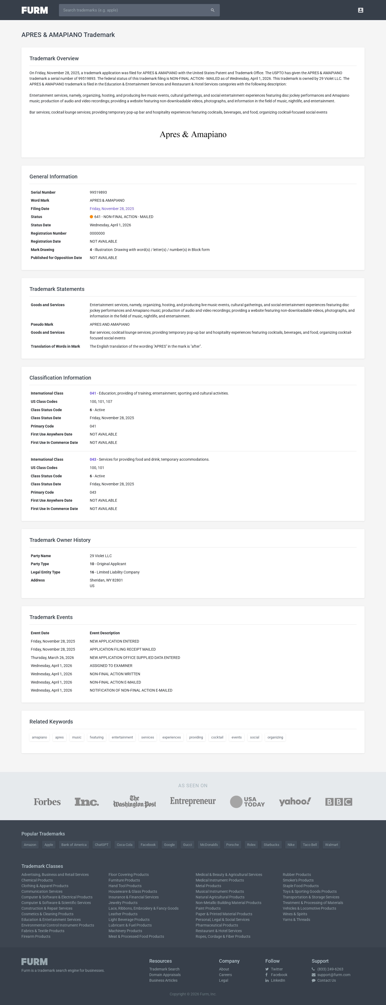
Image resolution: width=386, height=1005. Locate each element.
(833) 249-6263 (327, 969)
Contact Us (324, 980)
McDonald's (209, 845)
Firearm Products (35, 936)
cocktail (217, 737)
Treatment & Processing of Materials (313, 903)
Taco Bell (310, 845)
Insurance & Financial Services (134, 897)
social (254, 737)
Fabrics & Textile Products (42, 931)
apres (59, 737)
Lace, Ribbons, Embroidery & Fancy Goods (144, 908)
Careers (225, 975)
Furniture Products (124, 880)
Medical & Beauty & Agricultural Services (229, 874)
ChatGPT (102, 845)
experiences (171, 737)
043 (93, 459)
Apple (48, 845)
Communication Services (41, 891)
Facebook (148, 845)
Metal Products (208, 886)
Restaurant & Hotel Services (219, 931)
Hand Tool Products (125, 886)
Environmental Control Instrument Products (57, 925)
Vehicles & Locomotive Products (309, 908)
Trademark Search (164, 969)
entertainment (122, 737)
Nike (291, 845)
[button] (360, 10)
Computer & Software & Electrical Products (56, 897)
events (237, 737)
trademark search (52, 970)
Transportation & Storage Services (311, 897)
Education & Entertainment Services (51, 919)
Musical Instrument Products (220, 891)
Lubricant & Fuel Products (130, 925)
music (76, 737)
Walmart (331, 845)
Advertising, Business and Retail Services (55, 874)
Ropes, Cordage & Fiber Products (223, 936)
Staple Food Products (301, 886)
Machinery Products (125, 931)
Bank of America (74, 845)
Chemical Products (37, 880)
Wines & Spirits (295, 914)
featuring (96, 737)
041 (93, 393)
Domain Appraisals (165, 975)
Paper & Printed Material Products (224, 914)
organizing (275, 737)
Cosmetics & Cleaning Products (47, 914)
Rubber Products (297, 874)
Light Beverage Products (129, 919)
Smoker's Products (298, 880)
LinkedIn (275, 980)
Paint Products (208, 908)
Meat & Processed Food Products (136, 936)
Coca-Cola (124, 845)
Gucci (187, 845)
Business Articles (163, 980)
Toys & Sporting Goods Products (310, 891)
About (224, 969)
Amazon (30, 845)
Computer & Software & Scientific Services (56, 903)
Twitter (274, 969)
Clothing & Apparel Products (44, 886)
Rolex (251, 845)
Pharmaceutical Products (217, 925)
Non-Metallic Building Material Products (228, 903)
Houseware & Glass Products (133, 891)
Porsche (232, 845)
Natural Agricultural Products (220, 897)
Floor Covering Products (129, 874)
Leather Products (123, 914)
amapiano (39, 737)
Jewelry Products (123, 903)
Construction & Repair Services (46, 908)
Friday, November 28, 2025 (112, 209)
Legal (223, 980)
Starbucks (271, 845)
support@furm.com (331, 975)
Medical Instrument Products (220, 880)
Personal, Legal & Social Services (223, 919)
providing (196, 737)
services (147, 737)
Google (169, 845)
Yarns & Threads (296, 919)
